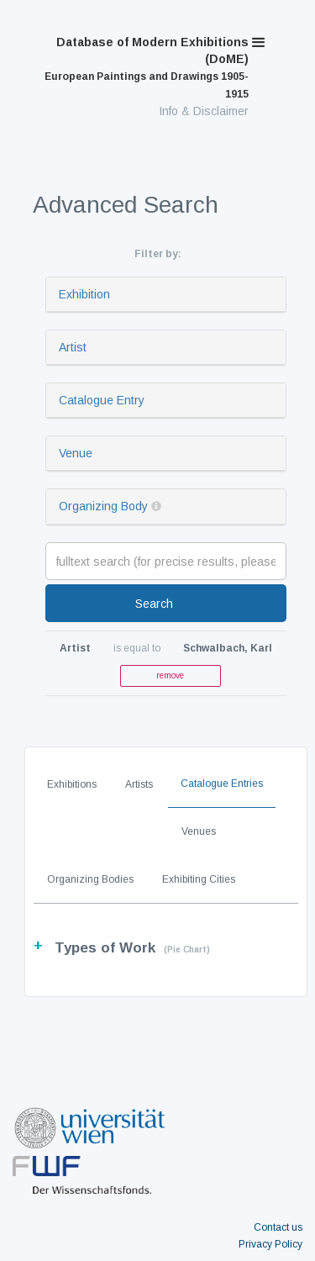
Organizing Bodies (90, 879)
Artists (139, 784)
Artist (73, 347)
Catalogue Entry (101, 400)
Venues (198, 831)
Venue (75, 453)
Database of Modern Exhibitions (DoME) (147, 67)
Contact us (278, 1227)
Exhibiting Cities (198, 879)
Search (154, 603)
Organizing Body (103, 506)
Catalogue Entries (222, 783)
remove (170, 675)
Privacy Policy (270, 1244)
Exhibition (84, 294)
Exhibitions (72, 784)
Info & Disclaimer (204, 111)
